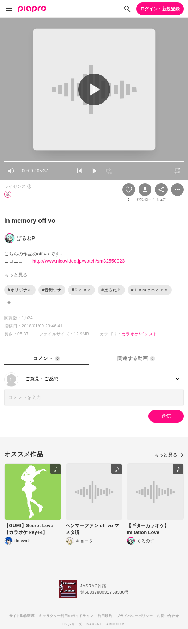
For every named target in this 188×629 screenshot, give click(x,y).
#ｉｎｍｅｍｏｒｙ (150, 290)
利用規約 (105, 616)
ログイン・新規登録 (160, 8)
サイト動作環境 (22, 616)
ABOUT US (116, 624)
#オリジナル (20, 290)
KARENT (94, 624)
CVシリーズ (72, 624)
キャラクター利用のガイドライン (66, 616)
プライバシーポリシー (134, 616)
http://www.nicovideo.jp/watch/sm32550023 (78, 261)
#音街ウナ (52, 290)
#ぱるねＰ (111, 290)
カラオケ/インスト (139, 334)
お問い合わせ (168, 616)
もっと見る (169, 454)
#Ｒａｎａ (81, 290)
